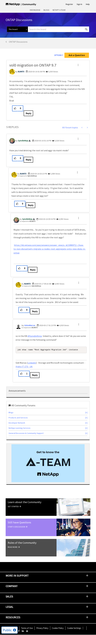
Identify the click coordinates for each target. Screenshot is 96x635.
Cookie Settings (74, 628)
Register (69, 4)
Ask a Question (77, 55)
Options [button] (58, 55)
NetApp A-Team (59, 10)
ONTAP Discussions (18, 41)
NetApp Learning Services (19, 428)
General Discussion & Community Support (26, 433)
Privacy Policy (42, 628)
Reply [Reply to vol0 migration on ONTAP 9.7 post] (28, 113)
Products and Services (18, 418)
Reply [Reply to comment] (28, 159)
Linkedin (32, 363)
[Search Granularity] (17, 29)
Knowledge (35, 10)
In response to (27, 176)
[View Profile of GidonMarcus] (29, 325)
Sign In (79, 4)
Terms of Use (27, 628)
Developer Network (17, 423)
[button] (78, 65)
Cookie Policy (58, 628)
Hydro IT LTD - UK (24, 366)
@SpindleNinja (35, 336)
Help (88, 4)
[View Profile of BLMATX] (21, 71)
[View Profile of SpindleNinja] (23, 140)
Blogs (46, 10)
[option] (48, 464)
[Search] (58, 29)
